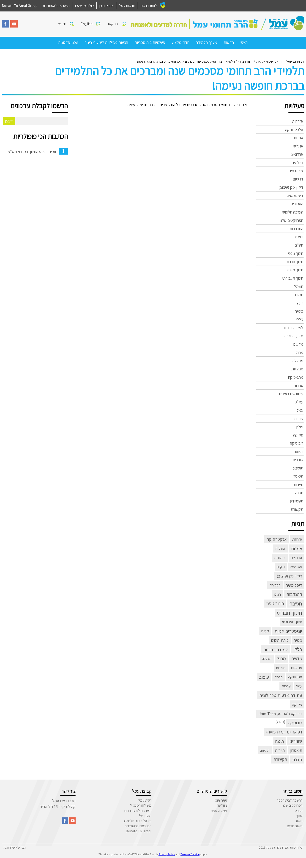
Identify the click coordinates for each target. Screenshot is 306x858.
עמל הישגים (219, 810)
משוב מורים (295, 826)
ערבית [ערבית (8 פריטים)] (286, 686)
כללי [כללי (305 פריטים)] (297, 649)
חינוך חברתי (294, 261)
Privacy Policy (166, 854)
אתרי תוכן (221, 800)
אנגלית (297, 146)
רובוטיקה (296, 443)
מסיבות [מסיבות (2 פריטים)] (280, 668)
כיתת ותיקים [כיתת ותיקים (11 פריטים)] (279, 640)
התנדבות (296, 228)
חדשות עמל (127, 5)
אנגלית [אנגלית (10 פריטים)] (280, 548)
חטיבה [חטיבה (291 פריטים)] (296, 603)
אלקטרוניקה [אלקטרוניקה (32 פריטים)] (277, 539)
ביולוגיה (297, 162)
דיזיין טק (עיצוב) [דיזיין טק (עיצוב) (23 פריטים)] (289, 576)
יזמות (299, 294)
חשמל (298, 286)
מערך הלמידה (206, 42)
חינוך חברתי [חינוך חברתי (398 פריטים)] (289, 612)
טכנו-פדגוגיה (68, 42)
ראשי (244, 42)
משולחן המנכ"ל (140, 805)
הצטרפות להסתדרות (56, 5)
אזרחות (297, 121)
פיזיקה (298, 435)
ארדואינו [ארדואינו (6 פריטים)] (296, 557)
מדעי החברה (293, 336)
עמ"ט (299, 402)
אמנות (298, 137)
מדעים (298, 344)
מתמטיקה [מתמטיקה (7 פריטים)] (295, 676)
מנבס (299, 810)
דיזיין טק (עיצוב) (291, 187)
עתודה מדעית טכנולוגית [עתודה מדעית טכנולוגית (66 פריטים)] (280, 695)
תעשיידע (296, 501)
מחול (299, 352)
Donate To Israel (138, 831)
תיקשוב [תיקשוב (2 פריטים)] (264, 750)
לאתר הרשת (149, 5)
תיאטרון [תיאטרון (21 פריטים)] (296, 750)
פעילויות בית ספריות (149, 42)
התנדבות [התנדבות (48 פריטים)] (294, 594)
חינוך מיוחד (294, 269)
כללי (299, 319)
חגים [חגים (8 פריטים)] (277, 594)
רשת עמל (144, 800)
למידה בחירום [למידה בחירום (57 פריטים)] (275, 649)
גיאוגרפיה (296, 170)
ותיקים (298, 236)
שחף (299, 815)
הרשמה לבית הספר (290, 800)
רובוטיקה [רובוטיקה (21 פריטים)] (295, 722)
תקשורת (297, 509)
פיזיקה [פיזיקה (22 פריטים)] (297, 704)
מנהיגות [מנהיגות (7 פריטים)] (296, 667)
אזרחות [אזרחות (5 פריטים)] (297, 539)
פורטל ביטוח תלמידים (137, 821)
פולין (299, 426)
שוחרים (298, 459)
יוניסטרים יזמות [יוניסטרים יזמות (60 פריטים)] (288, 631)
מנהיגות (297, 369)
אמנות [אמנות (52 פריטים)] (296, 548)
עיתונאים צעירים (291, 393)
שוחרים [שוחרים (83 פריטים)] (295, 741)
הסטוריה (297, 203)
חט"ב (299, 245)
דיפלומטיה (295, 195)
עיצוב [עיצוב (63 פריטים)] (264, 677)
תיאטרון (297, 476)
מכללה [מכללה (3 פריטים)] (266, 658)
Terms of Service (189, 854)
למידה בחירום (292, 327)
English (87, 23)
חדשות (229, 42)
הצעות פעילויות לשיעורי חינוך (106, 42)
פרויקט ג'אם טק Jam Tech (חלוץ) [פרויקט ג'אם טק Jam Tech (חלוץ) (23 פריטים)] (280, 714)
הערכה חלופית (292, 212)
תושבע (298, 468)
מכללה (297, 360)
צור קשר (112, 23)
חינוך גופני (295, 253)
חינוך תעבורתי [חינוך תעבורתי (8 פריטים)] (292, 621)
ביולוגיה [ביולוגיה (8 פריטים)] (279, 557)
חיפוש (62, 23)
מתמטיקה (295, 377)
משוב (299, 821)
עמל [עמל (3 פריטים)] (299, 686)
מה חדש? (145, 815)
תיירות (298, 484)
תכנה (299, 492)
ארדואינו (296, 154)
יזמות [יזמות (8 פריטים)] (265, 630)
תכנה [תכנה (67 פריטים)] (297, 759)
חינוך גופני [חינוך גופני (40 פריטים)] (275, 603)
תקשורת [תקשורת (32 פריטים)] (280, 759)
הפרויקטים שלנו (291, 220)
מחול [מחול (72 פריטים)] (281, 658)
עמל (300, 410)
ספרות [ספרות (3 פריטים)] (278, 677)
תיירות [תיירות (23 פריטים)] (280, 750)
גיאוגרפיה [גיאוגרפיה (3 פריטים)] (296, 566)
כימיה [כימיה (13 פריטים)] (298, 640)
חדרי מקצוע (180, 42)
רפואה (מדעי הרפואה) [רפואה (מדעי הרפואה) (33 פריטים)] (284, 732)
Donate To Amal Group (19, 5)
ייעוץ (300, 302)
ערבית (298, 418)
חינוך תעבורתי (292, 278)
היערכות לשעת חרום (137, 810)
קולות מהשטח (84, 5)
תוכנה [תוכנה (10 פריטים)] (279, 741)
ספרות (298, 385)
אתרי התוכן (106, 5)
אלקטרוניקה (294, 129)
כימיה (299, 311)
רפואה (298, 451)
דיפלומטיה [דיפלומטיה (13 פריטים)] (294, 585)
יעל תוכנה (9, 847)
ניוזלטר (222, 805)
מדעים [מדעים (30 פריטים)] (296, 658)
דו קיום (298, 179)
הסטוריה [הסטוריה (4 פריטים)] (275, 585)
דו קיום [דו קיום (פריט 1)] (281, 567)
